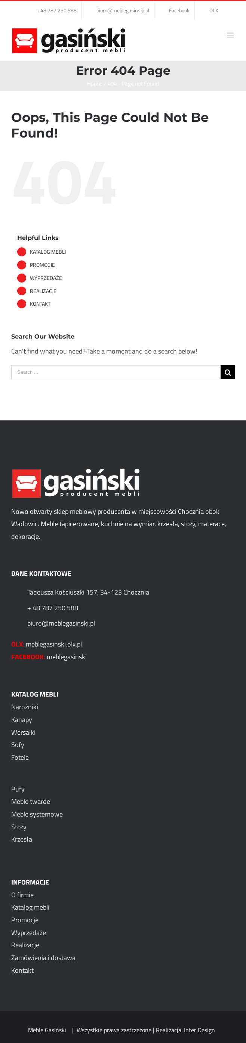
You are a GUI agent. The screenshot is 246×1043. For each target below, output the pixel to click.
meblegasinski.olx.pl (54, 644)
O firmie (22, 895)
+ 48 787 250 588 (52, 608)
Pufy (18, 789)
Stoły (19, 827)
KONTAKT (40, 304)
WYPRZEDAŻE (46, 278)
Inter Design (199, 1029)
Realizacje (25, 945)
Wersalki (23, 732)
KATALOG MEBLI (48, 252)
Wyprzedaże (28, 933)
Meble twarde (30, 801)
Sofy (17, 745)
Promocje (25, 920)
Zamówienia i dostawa (43, 958)
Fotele (20, 757)
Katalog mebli (30, 907)
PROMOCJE (42, 265)
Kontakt (22, 970)
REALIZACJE (43, 291)
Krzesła (21, 839)
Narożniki (24, 707)
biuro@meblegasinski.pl (61, 623)
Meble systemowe (37, 814)
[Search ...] (116, 372)
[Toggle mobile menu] (231, 35)
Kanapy (21, 720)
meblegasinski (67, 657)
